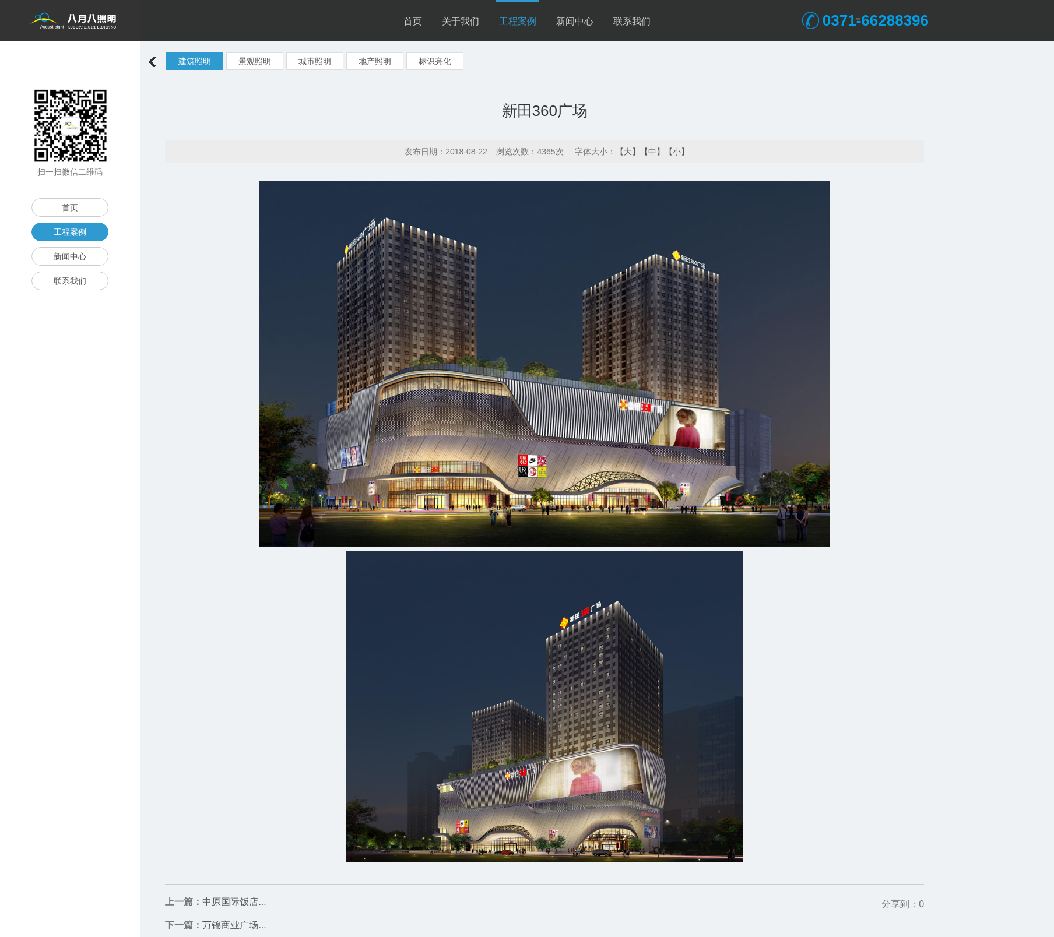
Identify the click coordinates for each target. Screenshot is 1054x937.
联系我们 (632, 21)
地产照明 (375, 61)
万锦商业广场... (234, 925)
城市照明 (314, 61)
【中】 (652, 151)
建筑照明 (194, 61)
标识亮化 (435, 61)
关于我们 (460, 21)
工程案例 (517, 21)
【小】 (677, 151)
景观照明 (254, 61)
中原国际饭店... (234, 902)
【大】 (628, 151)
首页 (412, 21)
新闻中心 (574, 21)
